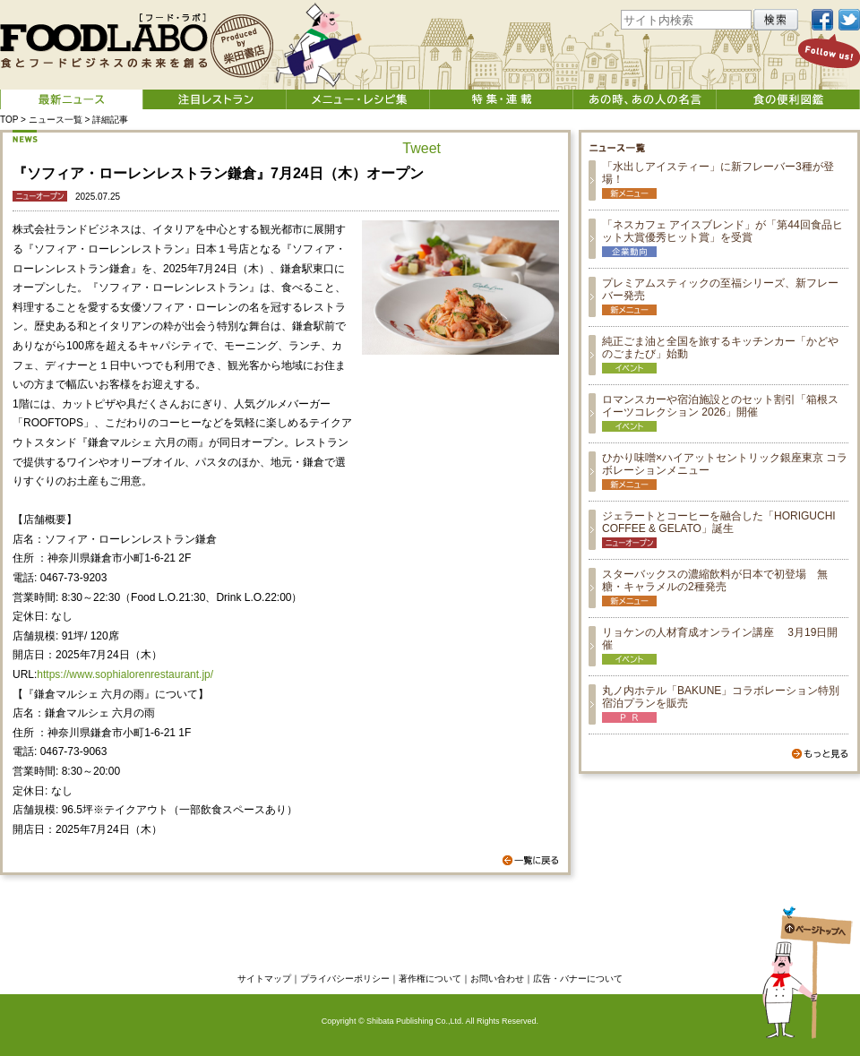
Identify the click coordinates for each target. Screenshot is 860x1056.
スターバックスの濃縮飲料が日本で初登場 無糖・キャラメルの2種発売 (715, 580)
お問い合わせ (497, 978)
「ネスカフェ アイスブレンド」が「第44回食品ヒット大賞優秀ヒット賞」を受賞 (722, 231)
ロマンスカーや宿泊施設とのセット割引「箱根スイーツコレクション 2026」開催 (720, 405)
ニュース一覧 (55, 119)
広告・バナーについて (578, 978)
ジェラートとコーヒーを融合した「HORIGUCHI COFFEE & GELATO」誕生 (719, 522)
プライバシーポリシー (345, 978)
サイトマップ (264, 978)
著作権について (430, 978)
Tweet (421, 148)
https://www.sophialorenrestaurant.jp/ (125, 674)
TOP (9, 119)
